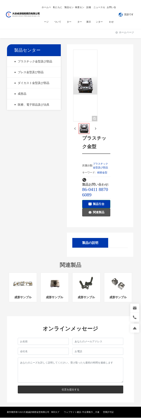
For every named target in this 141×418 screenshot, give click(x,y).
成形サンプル (23, 297)
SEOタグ (55, 412)
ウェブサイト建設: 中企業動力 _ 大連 (81, 412)
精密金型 (102, 172)
